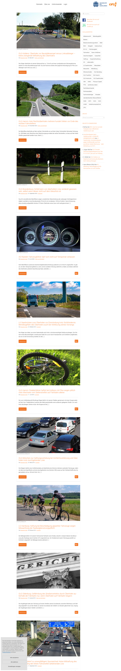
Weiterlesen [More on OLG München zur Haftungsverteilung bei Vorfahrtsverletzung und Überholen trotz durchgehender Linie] (22, 477)
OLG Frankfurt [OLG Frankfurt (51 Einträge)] (87, 75)
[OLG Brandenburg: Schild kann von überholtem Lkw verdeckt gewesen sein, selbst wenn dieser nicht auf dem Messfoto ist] (48, 166)
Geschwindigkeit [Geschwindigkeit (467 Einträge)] (88, 56)
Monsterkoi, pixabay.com (22, 184)
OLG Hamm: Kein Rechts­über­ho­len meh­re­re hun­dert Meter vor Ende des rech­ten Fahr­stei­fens (48, 122)
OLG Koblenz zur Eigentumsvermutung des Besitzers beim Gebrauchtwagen (93, 159)
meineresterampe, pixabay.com (23, 453)
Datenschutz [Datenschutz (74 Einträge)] (98, 46)
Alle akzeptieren (14, 657)
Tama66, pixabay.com (21, 318)
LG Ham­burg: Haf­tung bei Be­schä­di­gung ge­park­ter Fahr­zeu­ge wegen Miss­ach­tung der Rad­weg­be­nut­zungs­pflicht (47, 527)
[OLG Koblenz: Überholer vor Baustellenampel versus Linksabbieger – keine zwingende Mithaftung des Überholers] (48, 30)
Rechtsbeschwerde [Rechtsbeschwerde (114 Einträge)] (88, 88)
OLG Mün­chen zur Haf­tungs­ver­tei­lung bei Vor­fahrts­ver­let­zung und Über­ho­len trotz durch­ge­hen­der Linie (48, 459)
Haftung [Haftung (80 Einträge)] (85, 59)
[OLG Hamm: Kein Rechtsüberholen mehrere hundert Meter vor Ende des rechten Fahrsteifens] (48, 98)
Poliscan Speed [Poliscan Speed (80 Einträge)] (97, 82)
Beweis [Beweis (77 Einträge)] (85, 39)
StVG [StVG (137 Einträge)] (94, 101)
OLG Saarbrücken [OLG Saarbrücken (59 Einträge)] (98, 78)
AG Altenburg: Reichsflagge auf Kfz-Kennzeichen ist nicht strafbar (92, 166)
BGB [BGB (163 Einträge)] (101, 43)
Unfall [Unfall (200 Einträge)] (85, 104)
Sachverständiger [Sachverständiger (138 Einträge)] (88, 94)
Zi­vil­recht (39, 327)
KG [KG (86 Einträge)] (84, 62)
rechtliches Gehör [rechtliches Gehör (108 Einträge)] (93, 85)
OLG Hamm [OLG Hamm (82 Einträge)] (96, 75)
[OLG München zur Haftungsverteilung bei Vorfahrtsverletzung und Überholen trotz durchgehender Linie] (48, 435)
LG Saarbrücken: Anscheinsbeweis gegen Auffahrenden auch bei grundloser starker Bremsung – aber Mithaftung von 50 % (93, 142)
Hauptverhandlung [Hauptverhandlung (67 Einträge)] (95, 59)
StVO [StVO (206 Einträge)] (99, 101)
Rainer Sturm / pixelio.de (22, 386)
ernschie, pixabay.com (21, 521)
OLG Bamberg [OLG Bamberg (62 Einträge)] (98, 72)
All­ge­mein (40, 193)
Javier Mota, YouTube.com (22, 252)
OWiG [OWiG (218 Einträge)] (89, 82)
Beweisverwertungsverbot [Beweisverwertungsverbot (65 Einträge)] (90, 43)
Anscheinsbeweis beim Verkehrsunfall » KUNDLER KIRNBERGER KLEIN (90, 136)
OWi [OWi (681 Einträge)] (84, 82)
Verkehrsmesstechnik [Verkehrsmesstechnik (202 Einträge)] (95, 104)
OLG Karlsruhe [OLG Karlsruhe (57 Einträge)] (87, 78)
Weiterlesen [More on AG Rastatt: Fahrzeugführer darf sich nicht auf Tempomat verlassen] (22, 273)
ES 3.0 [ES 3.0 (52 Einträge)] (85, 49)
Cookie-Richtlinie (6, 652)
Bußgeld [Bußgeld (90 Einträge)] (90, 46)
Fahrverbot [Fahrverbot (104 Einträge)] (86, 52)
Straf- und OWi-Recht (39, 57)
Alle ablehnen (14, 662)
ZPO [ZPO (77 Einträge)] (84, 107)
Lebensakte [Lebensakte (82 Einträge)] (90, 62)
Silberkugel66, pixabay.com (22, 49)
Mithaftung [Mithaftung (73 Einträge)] (94, 69)
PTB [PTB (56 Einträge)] (84, 85)
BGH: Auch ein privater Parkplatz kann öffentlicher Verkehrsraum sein (92, 129)
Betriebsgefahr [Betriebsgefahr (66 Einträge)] (97, 36)
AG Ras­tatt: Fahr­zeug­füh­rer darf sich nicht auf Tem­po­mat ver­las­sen (47, 257)
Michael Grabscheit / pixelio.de (23, 589)
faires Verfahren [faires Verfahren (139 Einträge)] (96, 52)
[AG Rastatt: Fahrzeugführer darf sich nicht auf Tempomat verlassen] (48, 234)
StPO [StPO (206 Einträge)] (89, 101)
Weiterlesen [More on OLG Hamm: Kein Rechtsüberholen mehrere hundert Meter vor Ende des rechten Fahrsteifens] (22, 140)
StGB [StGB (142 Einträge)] (84, 101)
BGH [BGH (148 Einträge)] (84, 46)
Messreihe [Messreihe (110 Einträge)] (86, 69)
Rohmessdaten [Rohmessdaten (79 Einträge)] (87, 91)
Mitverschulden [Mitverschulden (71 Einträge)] (87, 72)
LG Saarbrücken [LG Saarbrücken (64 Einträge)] (87, 65)
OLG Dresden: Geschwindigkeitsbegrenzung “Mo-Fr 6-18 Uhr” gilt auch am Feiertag (93, 151)
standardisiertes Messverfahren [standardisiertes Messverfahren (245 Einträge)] (92, 98)
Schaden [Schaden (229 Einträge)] (97, 94)
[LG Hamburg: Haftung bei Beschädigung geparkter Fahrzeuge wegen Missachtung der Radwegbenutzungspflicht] (48, 503)
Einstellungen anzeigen (14, 666)
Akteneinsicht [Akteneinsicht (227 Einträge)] (87, 36)
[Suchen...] (93, 14)
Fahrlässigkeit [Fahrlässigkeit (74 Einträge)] (93, 49)
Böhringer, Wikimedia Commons (23, 117)
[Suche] (83, 14)
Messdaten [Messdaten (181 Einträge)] (97, 65)
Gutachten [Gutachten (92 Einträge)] (98, 56)
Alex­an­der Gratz (24, 57)
